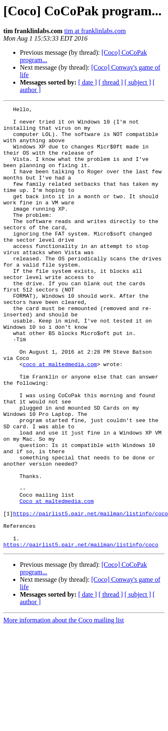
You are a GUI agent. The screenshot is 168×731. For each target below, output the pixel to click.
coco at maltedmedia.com (60, 416)
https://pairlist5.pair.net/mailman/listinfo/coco (90, 595)
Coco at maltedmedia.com (56, 580)
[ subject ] (138, 82)
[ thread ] (110, 82)
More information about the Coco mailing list (63, 708)
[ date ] (87, 82)
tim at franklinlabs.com (95, 30)
